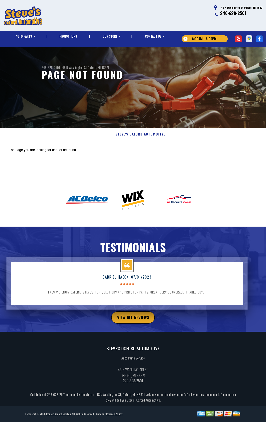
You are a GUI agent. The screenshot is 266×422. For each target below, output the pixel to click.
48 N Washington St (74, 67)
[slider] (127, 285)
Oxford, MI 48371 (98, 67)
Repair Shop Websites (58, 415)
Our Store (110, 36)
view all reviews (133, 319)
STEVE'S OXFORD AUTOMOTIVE (140, 136)
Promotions (68, 36)
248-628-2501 (233, 13)
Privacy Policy (114, 415)
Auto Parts (24, 36)
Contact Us (153, 36)
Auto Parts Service (133, 359)
